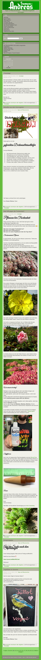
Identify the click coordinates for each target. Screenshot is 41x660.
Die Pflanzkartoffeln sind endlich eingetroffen (14, 45)
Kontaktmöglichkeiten (9, 23)
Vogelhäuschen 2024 (9, 31)
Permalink (6, 104)
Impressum (6, 28)
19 (28, 650)
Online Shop (7, 21)
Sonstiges (21, 12)
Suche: (5, 34)
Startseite (6, 17)
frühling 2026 (7, 50)
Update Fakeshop (8, 48)
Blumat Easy (34, 457)
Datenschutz (7, 30)
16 (22, 650)
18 (26, 650)
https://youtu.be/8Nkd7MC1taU (12, 559)
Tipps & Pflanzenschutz (12, 10)
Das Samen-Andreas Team (10, 25)
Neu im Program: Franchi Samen (12, 53)
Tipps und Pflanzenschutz (23, 110)
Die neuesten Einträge (9, 43)
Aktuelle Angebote (28, 10)
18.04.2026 (8, 67)
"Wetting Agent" (31, 411)
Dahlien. (6, 51)
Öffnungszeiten (7, 20)
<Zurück (10, 650)
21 (33, 650)
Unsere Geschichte (8, 26)
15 (20, 650)
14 (17, 650)
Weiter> (37, 650)
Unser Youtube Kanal (9, 27)
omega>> (20, 651)
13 (15, 650)
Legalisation (6, 46)
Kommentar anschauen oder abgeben (13, 102)
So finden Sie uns (8, 22)
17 (24, 650)
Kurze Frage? (7, 18)
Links (5, 15)
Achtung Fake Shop (8, 49)
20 (30, 650)
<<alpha (5, 650)
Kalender (6, 56)
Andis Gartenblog (30, 505)
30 (8, 66)
